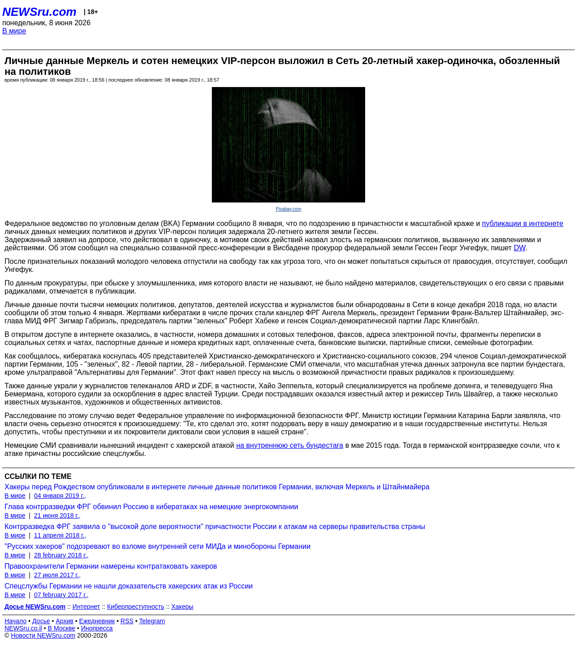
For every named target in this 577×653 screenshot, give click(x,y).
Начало (16, 621)
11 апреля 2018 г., (60, 535)
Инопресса (97, 628)
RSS (126, 621)
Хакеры (182, 606)
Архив (64, 621)
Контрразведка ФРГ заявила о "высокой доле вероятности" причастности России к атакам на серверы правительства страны (215, 526)
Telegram (152, 621)
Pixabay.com (289, 209)
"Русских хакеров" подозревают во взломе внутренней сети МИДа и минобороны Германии (158, 546)
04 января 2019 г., (60, 495)
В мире (14, 31)
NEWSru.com (39, 11)
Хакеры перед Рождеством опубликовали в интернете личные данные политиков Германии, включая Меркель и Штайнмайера (217, 487)
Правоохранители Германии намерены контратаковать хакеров (111, 566)
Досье (41, 621)
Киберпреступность (135, 606)
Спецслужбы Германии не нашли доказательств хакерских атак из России (129, 586)
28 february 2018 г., (61, 555)
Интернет (86, 606)
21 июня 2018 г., (57, 515)
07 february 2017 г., (61, 594)
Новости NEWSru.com (43, 635)
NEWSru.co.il (23, 628)
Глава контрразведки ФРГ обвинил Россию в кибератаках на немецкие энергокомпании (151, 506)
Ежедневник (97, 621)
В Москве (61, 628)
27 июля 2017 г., (57, 575)
